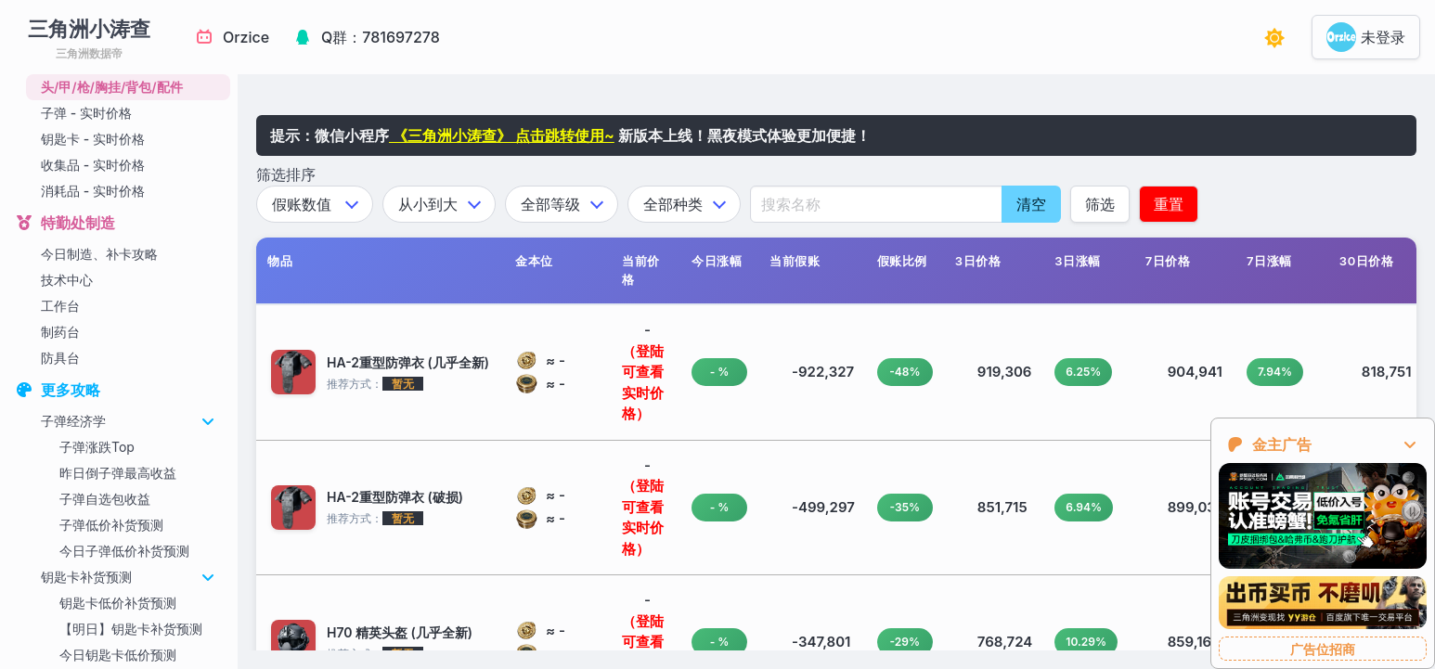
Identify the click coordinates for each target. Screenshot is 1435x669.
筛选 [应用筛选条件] (1100, 204)
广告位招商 (1322, 649)
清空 (1031, 204)
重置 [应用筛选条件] (1168, 204)
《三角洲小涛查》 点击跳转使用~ (501, 135)
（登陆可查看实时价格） (643, 382)
